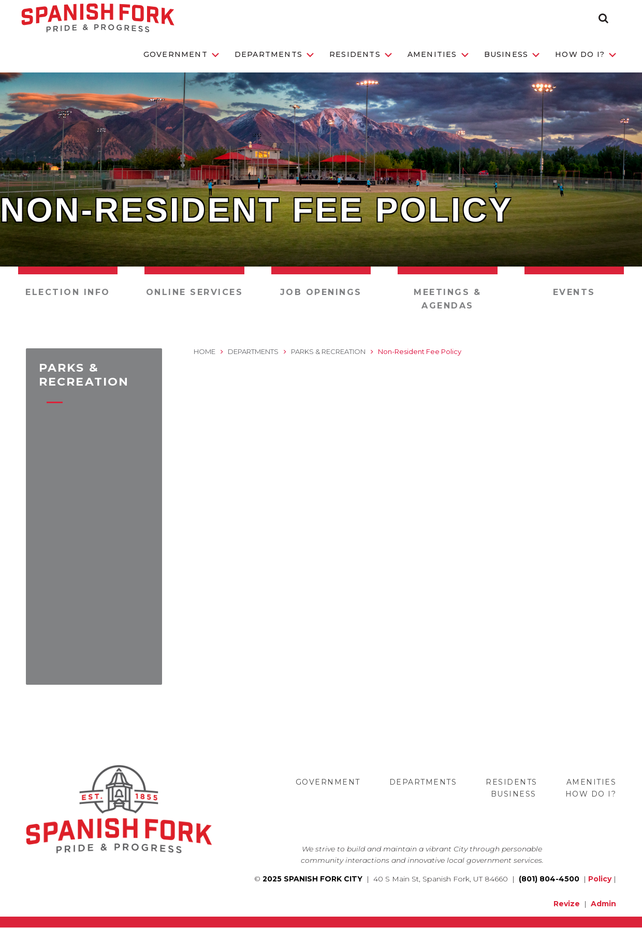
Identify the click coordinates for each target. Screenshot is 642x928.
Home (204, 351)
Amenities (438, 54)
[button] (603, 18)
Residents (360, 54)
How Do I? (585, 54)
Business (512, 54)
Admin (603, 903)
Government (181, 54)
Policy (599, 878)
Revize (566, 903)
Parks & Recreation (328, 351)
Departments (274, 54)
